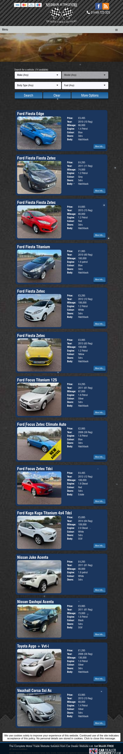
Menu (5, 29)
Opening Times (60, 744)
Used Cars (36, 744)
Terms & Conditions (18, 749)
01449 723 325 (100, 12)
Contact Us (103, 744)
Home (13, 744)
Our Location (82, 744)
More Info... (99, 146)
